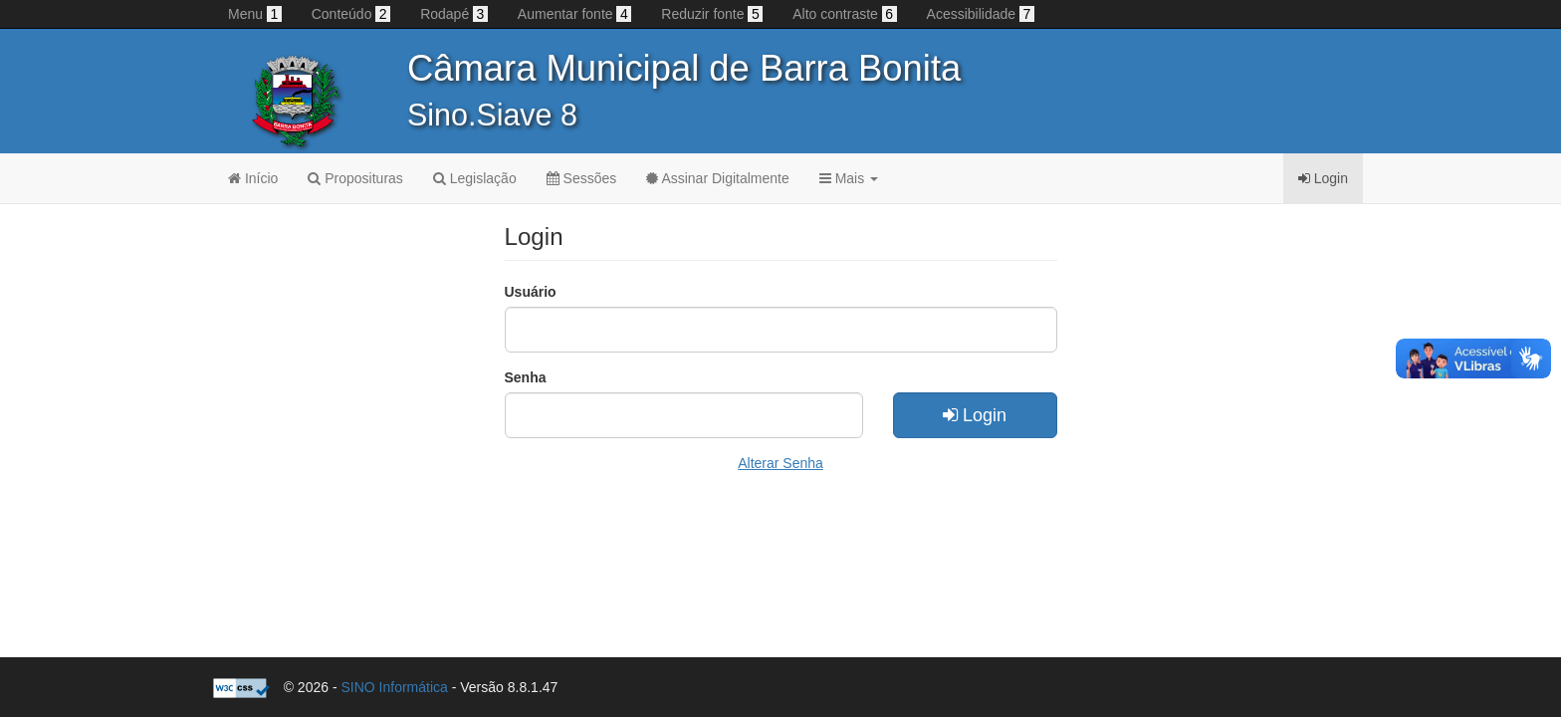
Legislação (475, 178)
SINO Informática (393, 687)
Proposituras (355, 178)
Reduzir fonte (712, 14)
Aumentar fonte (574, 14)
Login (974, 415)
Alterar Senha (780, 463)
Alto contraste (844, 14)
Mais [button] (848, 178)
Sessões (582, 178)
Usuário (531, 292)
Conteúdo (351, 14)
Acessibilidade (980, 14)
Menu (255, 14)
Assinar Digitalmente (717, 178)
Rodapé (454, 14)
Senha (526, 377)
